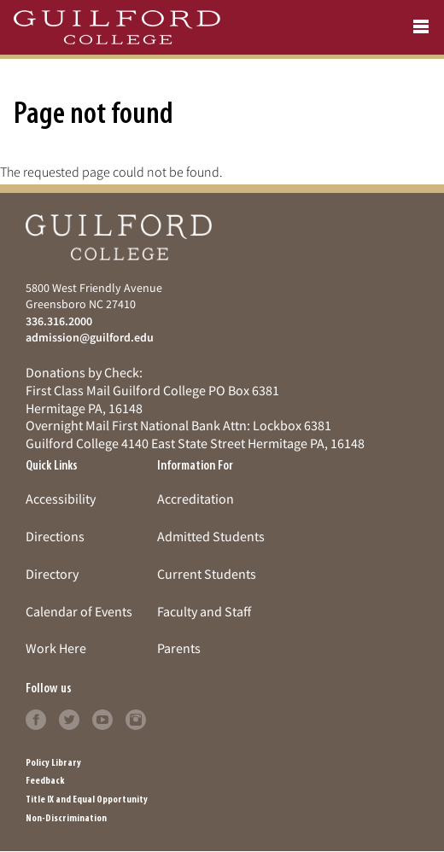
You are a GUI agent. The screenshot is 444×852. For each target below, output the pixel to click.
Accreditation (195, 498)
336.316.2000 (59, 321)
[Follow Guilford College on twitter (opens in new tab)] (69, 718)
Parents (179, 648)
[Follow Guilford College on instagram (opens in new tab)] (136, 718)
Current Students (206, 573)
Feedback (45, 781)
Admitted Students (211, 536)
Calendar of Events (79, 611)
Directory (52, 573)
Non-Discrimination (66, 819)
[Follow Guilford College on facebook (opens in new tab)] (36, 718)
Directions (55, 536)
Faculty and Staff (204, 611)
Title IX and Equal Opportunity (87, 800)
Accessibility (61, 498)
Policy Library (53, 763)
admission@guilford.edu (90, 337)
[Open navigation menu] (421, 27)
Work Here (56, 648)
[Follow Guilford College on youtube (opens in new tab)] (102, 718)
